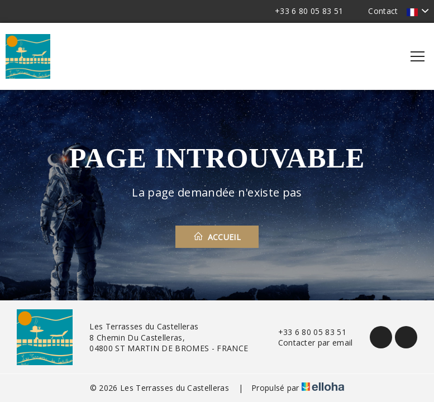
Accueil (217, 236)
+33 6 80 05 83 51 (305, 332)
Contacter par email (309, 342)
